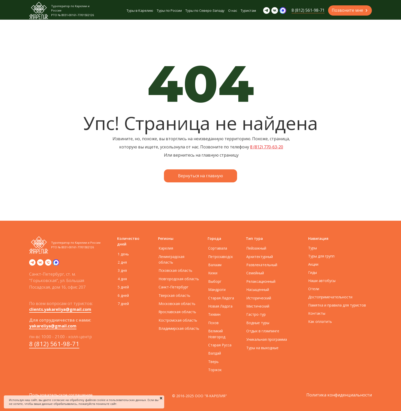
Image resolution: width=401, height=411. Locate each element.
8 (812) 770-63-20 (266, 147)
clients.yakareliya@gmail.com (60, 309)
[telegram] (32, 264)
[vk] (40, 264)
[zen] (56, 264)
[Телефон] (48, 264)
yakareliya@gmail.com (52, 326)
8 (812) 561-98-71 (54, 343)
